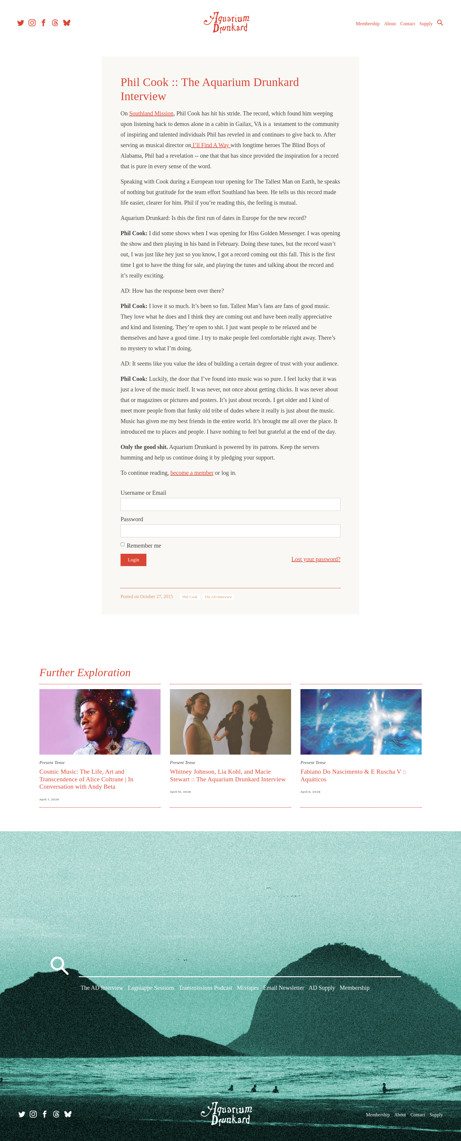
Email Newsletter (283, 989)
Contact (405, 25)
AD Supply (322, 989)
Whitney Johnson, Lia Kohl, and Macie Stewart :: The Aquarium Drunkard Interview (228, 775)
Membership (365, 25)
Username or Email (143, 492)
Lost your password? (315, 559)
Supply (423, 25)
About (387, 25)
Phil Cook (190, 597)
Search (437, 25)
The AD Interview (218, 597)
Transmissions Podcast (205, 989)
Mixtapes (248, 989)
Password (132, 519)
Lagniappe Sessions (151, 989)
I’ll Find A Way (210, 145)
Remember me (144, 545)
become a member (192, 472)
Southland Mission (151, 113)
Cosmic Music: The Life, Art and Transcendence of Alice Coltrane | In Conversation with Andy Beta (86, 779)
